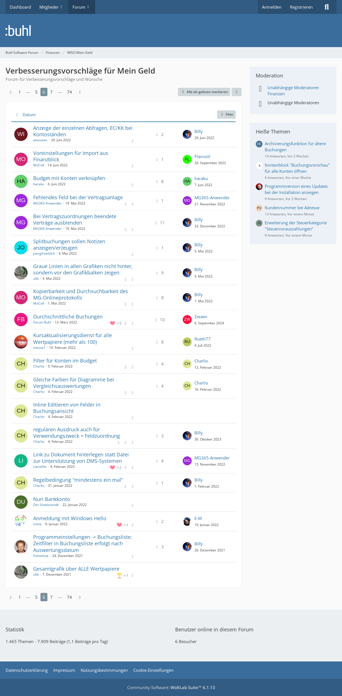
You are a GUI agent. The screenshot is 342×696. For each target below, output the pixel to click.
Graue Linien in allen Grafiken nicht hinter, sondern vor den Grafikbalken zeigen (83, 269)
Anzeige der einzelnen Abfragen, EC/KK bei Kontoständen (83, 131)
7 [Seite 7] (51, 92)
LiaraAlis (40, 466)
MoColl (38, 165)
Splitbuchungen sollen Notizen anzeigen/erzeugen (69, 244)
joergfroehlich (44, 253)
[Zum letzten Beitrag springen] (187, 134)
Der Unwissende (46, 504)
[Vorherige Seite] (11, 92)
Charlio (38, 366)
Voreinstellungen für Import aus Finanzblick (70, 156)
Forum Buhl (42, 322)
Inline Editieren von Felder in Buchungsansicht (66, 407)
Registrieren (301, 7)
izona (37, 524)
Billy (198, 131)
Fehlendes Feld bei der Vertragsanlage (78, 197)
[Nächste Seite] (80, 92)
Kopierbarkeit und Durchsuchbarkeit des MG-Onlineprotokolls (80, 294)
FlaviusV (202, 156)
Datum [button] (29, 114)
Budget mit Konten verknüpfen (69, 178)
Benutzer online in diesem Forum (214, 629)
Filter (226, 114)
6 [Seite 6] (44, 92)
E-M (198, 518)
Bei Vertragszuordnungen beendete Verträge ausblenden (74, 219)
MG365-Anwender (47, 203)
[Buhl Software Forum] (171, 30)
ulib (36, 278)
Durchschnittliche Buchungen (68, 316)
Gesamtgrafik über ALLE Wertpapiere (76, 568)
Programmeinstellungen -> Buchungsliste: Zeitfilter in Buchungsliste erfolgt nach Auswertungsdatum (82, 543)
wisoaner (40, 140)
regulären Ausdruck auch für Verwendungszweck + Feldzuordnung (76, 432)
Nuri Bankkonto (51, 499)
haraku (38, 184)
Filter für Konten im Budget (65, 360)
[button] (237, 92)
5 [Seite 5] (36, 92)
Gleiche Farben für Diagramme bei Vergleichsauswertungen (73, 382)
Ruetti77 (202, 339)
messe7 (39, 347)
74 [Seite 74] (69, 92)
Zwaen (200, 316)
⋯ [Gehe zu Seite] (28, 92)
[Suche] (326, 7)
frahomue (41, 555)
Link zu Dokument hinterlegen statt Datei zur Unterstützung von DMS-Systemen (81, 457)
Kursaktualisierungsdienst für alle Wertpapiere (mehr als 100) (72, 338)
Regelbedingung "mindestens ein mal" (78, 479)
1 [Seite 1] (19, 92)
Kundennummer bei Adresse (292, 207)
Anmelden (271, 7)
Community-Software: (171, 687)
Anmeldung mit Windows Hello (69, 518)
